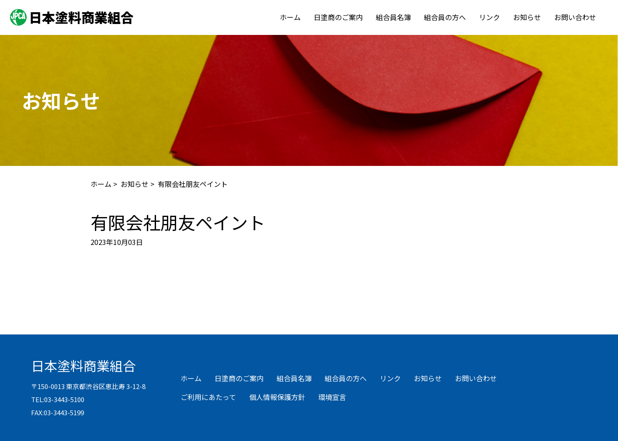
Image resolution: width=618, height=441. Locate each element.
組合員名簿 (393, 17)
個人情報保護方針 (277, 397)
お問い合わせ (575, 17)
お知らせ (527, 17)
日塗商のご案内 (338, 17)
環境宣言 (332, 397)
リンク (489, 17)
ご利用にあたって (208, 397)
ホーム (290, 17)
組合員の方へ (445, 17)
